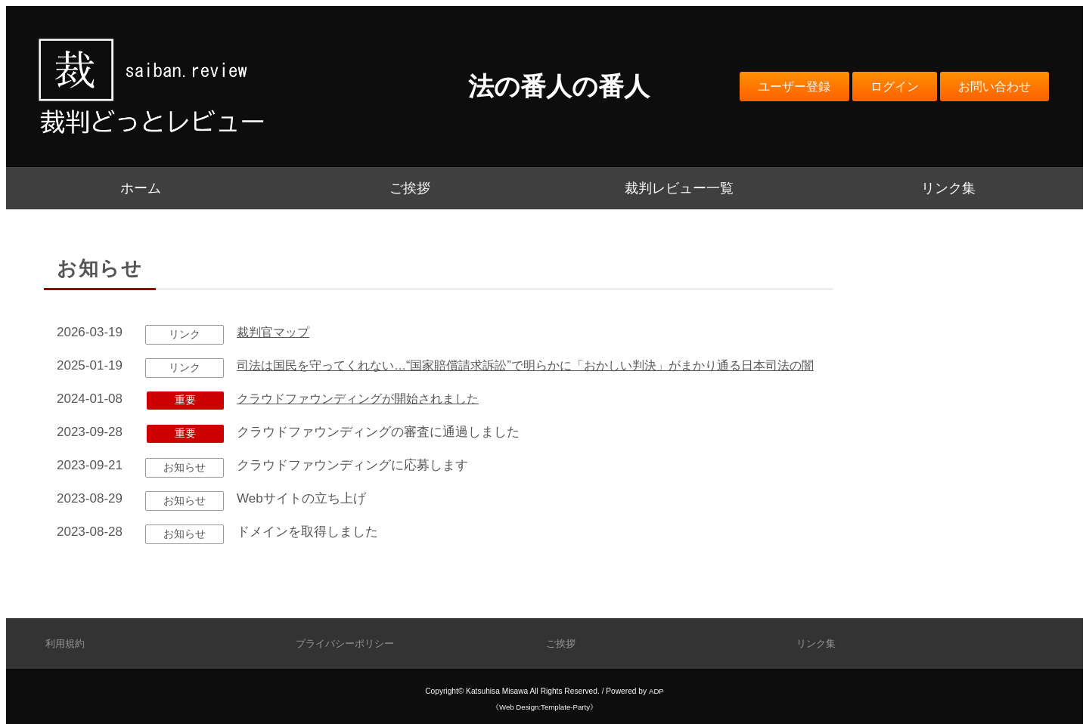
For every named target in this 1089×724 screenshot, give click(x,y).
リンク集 (948, 188)
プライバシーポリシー (349, 643)
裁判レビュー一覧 (679, 188)
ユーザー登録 (779, 86)
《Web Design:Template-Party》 (544, 707)
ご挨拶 (409, 188)
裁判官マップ (275, 332)
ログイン (885, 86)
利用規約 (66, 643)
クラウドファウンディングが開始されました (365, 424)
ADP (656, 691)
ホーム (140, 188)
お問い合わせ (991, 86)
